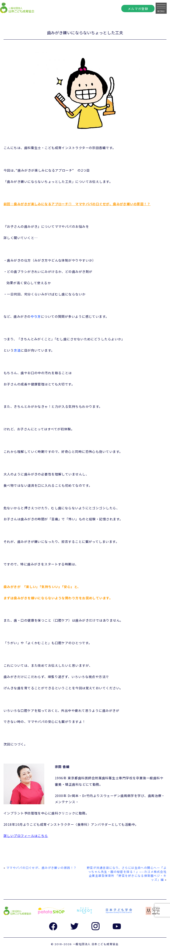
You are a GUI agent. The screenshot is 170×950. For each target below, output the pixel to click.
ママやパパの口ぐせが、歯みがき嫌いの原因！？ (41, 868)
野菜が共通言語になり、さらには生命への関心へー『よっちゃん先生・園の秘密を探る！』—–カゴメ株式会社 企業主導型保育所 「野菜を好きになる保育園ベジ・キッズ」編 (126, 874)
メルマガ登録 (138, 8)
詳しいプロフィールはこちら (26, 835)
